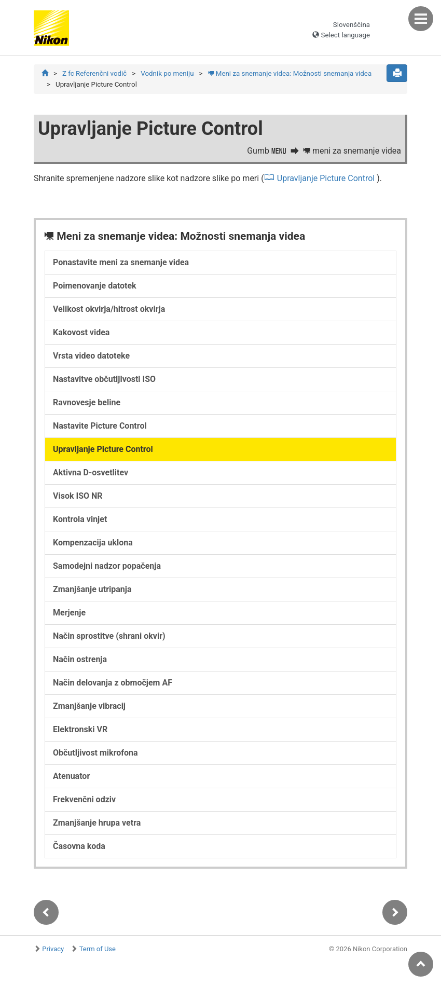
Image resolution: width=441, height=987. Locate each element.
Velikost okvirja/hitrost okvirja (109, 309)
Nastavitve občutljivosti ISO (104, 379)
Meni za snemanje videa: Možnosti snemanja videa (290, 73)
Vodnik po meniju (167, 73)
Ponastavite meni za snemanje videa (121, 262)
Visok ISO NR (78, 496)
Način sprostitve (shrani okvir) (109, 636)
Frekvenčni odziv (84, 799)
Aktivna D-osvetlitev (90, 472)
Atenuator (71, 776)
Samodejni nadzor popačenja (107, 566)
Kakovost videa (81, 332)
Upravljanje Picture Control (326, 178)
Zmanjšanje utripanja (92, 589)
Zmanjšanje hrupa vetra (97, 823)
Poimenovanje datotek (94, 286)
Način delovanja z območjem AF (112, 683)
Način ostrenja (80, 659)
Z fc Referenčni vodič (94, 73)
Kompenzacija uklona (93, 542)
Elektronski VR (80, 729)
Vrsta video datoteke (91, 356)
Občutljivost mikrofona (95, 753)
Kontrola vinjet (80, 519)
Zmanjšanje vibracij (89, 706)
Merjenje (69, 613)
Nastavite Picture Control (100, 426)
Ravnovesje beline (86, 402)
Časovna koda (79, 846)
